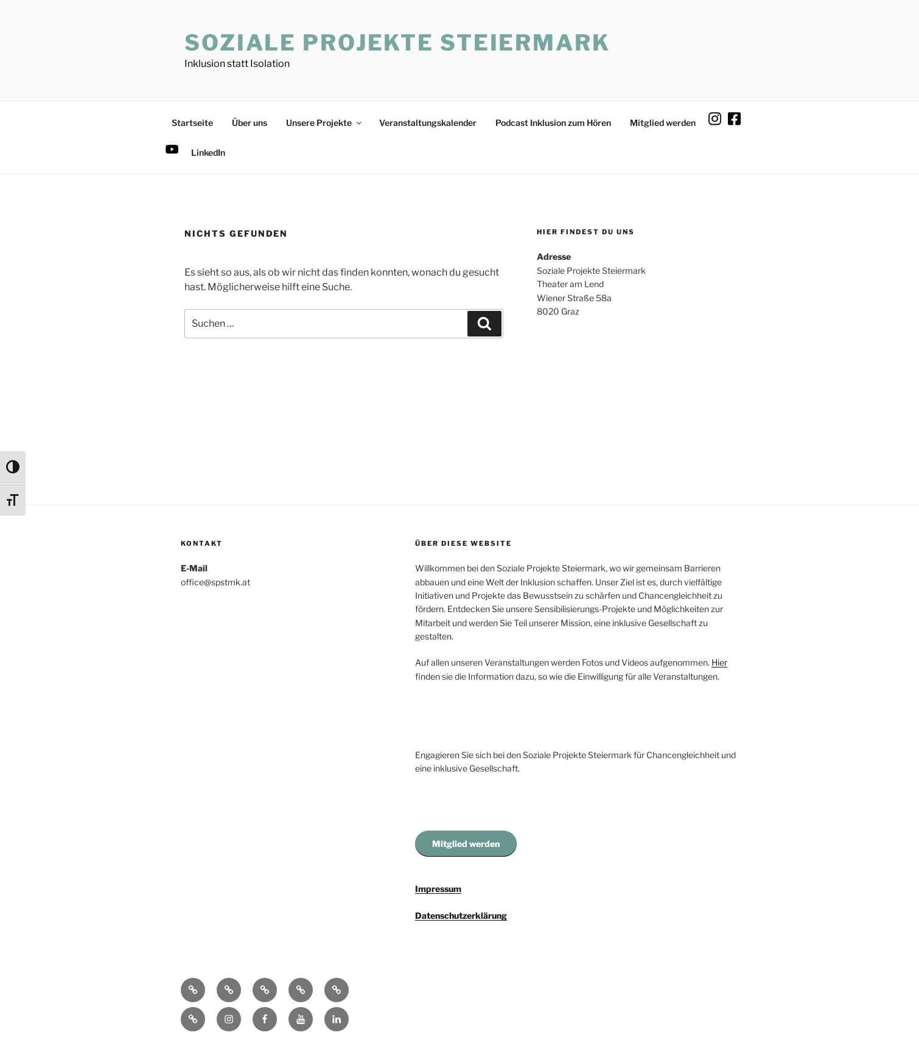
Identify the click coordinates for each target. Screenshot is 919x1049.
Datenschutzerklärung (461, 915)
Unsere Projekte (324, 122)
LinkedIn (208, 152)
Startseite (192, 122)
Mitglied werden (663, 122)
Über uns (249, 122)
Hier (719, 662)
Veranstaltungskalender (428, 122)
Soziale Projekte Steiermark (397, 42)
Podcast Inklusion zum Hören (553, 122)
